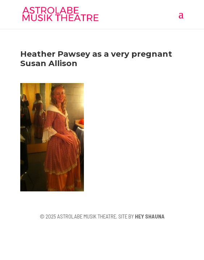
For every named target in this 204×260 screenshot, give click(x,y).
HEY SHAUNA (150, 216)
